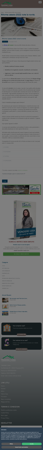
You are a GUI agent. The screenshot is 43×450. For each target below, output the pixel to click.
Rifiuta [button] (11, 443)
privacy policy (22, 436)
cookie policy (30, 436)
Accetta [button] (31, 443)
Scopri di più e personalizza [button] (21, 447)
